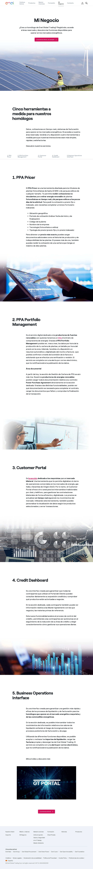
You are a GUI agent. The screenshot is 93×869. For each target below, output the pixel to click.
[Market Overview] (42, 3)
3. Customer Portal (42, 156)
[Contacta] (70, 3)
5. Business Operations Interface (74, 156)
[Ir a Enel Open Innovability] (66, 852)
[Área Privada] (51, 835)
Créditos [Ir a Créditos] (8, 858)
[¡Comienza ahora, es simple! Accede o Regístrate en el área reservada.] (46, 39)
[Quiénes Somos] (22, 3)
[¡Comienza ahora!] (46, 811)
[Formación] (51, 3)
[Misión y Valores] (24, 832)
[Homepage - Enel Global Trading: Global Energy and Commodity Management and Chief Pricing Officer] (10, 3)
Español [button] (9, 860)
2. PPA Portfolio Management (23, 156)
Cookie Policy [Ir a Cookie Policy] (63, 858)
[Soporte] (8, 835)
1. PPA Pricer (9, 156)
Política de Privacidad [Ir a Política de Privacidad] (50, 858)
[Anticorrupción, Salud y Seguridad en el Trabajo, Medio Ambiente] (39, 839)
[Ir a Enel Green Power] (44, 852)
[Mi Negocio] (61, 3)
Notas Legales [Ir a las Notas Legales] (17, 858)
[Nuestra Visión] (10, 832)
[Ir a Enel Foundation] (79, 852)
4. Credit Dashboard (55, 156)
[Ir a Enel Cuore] (54, 852)
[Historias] (64, 832)
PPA (60, 338)
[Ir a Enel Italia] (8, 852)
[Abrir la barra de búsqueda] (86, 3)
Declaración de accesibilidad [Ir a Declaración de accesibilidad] (32, 858)
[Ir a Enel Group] (16, 852)
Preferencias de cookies (76, 858)
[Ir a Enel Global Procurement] (29, 852)
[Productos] (31, 3)
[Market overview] (39, 832)
